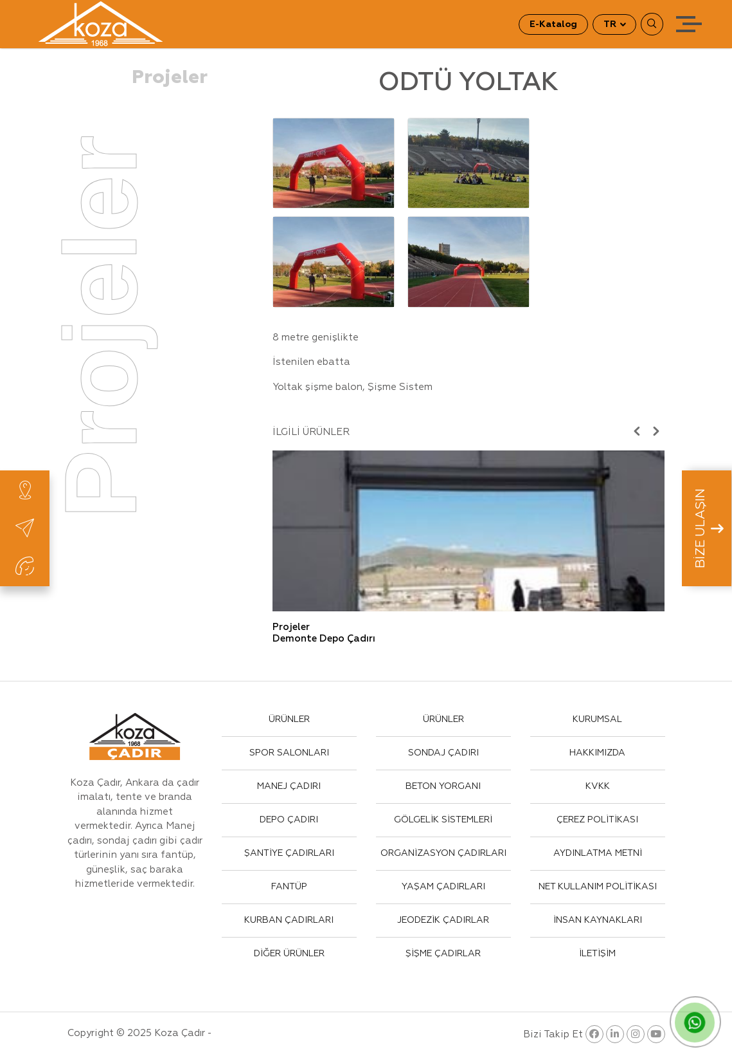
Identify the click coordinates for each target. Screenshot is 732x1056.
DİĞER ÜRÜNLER (289, 953)
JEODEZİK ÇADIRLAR (443, 920)
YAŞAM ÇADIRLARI (443, 886)
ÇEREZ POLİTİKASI (597, 819)
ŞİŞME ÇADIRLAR (443, 953)
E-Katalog (553, 24)
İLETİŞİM (597, 953)
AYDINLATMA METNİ (597, 853)
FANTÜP (289, 886)
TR (611, 24)
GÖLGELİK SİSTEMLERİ (443, 819)
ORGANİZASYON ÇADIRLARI (443, 853)
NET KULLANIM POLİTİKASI (598, 886)
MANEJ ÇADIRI (289, 786)
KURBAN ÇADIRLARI (289, 920)
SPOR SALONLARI (289, 752)
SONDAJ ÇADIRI (443, 752)
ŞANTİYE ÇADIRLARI (289, 853)
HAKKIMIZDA (597, 752)
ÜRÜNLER (289, 719)
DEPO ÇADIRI (289, 819)
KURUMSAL (597, 719)
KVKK (597, 786)
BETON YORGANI (443, 786)
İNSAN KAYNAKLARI (597, 920)
